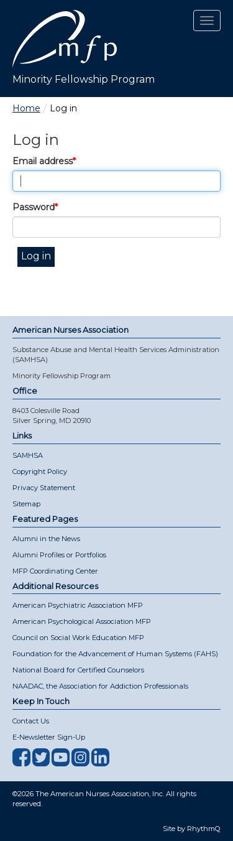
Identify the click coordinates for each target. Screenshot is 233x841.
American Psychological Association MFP (81, 621)
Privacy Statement (43, 487)
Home (26, 108)
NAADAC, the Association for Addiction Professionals (100, 686)
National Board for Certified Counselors (78, 670)
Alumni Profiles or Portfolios (59, 555)
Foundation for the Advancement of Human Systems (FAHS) (115, 653)
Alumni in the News (46, 538)
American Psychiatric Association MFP (77, 605)
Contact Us (30, 721)
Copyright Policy (39, 471)
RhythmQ (204, 828)
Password (33, 207)
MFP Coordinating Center (55, 571)
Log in (36, 256)
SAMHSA (27, 455)
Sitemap (26, 503)
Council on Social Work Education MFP (78, 637)
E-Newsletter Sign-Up (48, 737)
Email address (42, 161)
